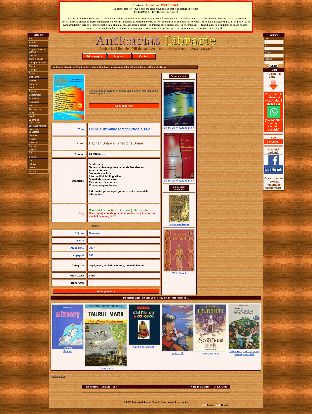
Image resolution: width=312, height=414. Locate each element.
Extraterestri (35, 95)
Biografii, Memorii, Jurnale (38, 50)
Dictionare (34, 77)
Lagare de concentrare (35, 121)
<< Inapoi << (58, 376)
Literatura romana (37, 126)
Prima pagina (91, 387)
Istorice (32, 116)
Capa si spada (36, 59)
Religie (32, 149)
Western (33, 171)
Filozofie (33, 105)
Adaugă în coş (124, 105)
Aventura (33, 46)
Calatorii (33, 55)
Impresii (119, 56)
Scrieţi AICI (274, 141)
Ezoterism (34, 98)
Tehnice (33, 164)
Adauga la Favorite (201, 387)
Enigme (32, 91)
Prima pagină (94, 56)
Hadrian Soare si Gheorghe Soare (116, 143)
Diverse (32, 80)
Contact (144, 56)
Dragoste (33, 84)
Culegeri (33, 69)
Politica (32, 139)
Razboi (32, 146)
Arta (31, 38)
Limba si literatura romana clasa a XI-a (119, 129)
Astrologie (34, 42)
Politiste (33, 142)
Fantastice (34, 102)
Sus (115, 387)
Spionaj (32, 157)
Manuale (33, 135)
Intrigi (31, 112)
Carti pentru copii (37, 62)
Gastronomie (35, 109)
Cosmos (33, 66)
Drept (31, 87)
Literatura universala (34, 130)
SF (30, 153)
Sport (31, 160)
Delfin (32, 73)
